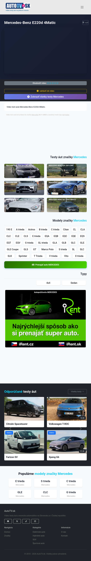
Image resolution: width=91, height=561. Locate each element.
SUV (34, 539)
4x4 (63, 115)
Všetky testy (77, 391)
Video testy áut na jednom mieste (17, 10)
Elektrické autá (39, 532)
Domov (7, 532)
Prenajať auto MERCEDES (45, 265)
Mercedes (35, 115)
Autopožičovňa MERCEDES (45, 292)
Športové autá (38, 543)
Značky (7, 536)
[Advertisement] (48, 134)
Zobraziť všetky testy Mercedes (45, 96)
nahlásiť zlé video (45, 91)
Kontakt (64, 536)
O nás (63, 532)
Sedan (67, 115)
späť (85, 22)
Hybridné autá (38, 536)
